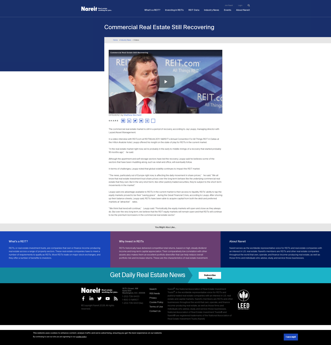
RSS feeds (154, 293)
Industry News (211, 10)
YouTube (108, 298)
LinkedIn (91, 298)
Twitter (99, 298)
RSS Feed (116, 298)
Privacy (153, 298)
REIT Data (194, 10)
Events (227, 10)
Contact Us (155, 311)
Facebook (83, 298)
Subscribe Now (210, 276)
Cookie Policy (156, 302)
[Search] (249, 5)
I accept (291, 337)
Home (115, 40)
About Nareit (243, 10)
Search (153, 289)
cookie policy (81, 337)
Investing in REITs (174, 10)
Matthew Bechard (132, 115)
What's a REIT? (152, 10)
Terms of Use (156, 307)
